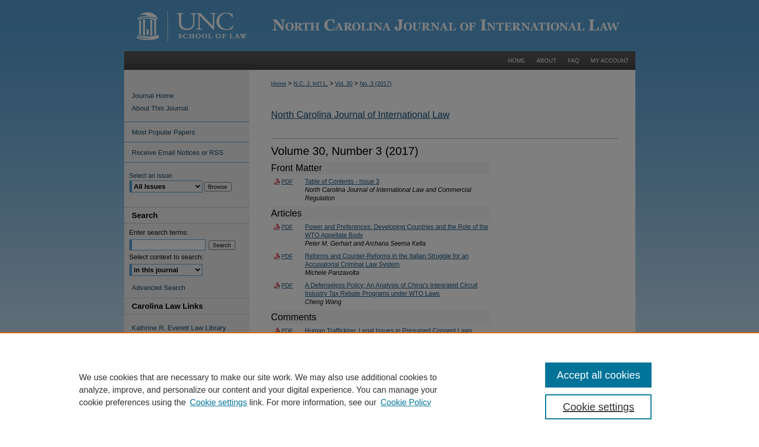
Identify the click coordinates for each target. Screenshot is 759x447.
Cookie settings (218, 402)
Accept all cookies (598, 375)
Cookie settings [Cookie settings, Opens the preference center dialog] (598, 407)
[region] (379, 389)
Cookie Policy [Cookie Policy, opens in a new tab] (406, 402)
